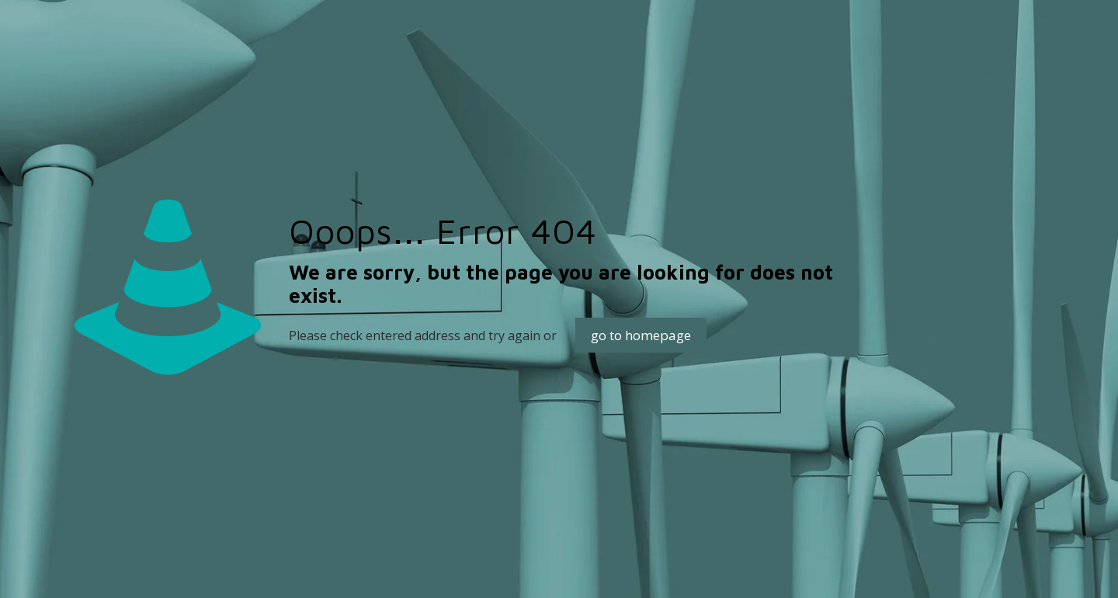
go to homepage (641, 335)
